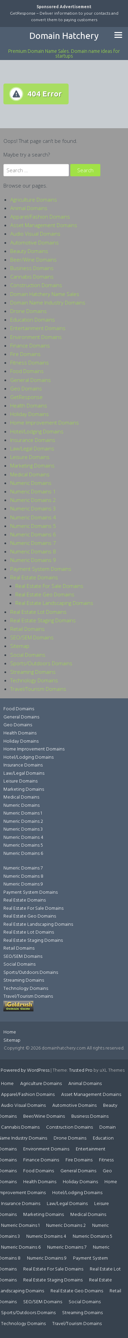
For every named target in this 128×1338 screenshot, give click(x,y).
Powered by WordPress (25, 1070)
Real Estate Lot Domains (38, 611)
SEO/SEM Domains (32, 637)
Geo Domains (26, 388)
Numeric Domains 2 (33, 499)
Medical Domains (29, 474)
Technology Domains (34, 680)
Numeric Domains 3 (33, 508)
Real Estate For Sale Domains (49, 585)
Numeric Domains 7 (33, 542)
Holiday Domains (29, 414)
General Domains (30, 379)
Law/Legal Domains (32, 448)
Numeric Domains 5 (33, 525)
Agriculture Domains (33, 199)
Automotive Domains (34, 242)
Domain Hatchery (64, 36)
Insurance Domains (32, 439)
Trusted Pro (81, 1070)
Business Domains (32, 268)
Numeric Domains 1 (33, 491)
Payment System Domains (40, 568)
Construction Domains (36, 285)
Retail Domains (27, 628)
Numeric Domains (31, 482)
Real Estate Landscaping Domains (54, 602)
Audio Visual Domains (35, 233)
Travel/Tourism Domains (38, 688)
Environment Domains (36, 336)
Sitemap (19, 645)
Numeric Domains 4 (33, 517)
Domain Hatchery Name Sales (44, 294)
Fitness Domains (29, 362)
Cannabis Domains (32, 276)
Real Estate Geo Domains (44, 594)
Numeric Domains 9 (33, 559)
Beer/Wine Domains (33, 259)
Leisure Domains (29, 457)
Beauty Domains (29, 251)
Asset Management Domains (43, 225)
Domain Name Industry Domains (47, 302)
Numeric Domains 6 (33, 534)
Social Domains (27, 654)
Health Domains (28, 405)
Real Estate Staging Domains (43, 620)
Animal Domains (28, 208)
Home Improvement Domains (44, 422)
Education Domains (32, 319)
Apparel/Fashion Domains (40, 216)
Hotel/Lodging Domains (36, 431)
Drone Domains (28, 311)
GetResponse (26, 396)
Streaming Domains (33, 671)
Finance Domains (30, 345)
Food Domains (27, 371)
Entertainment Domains (38, 328)
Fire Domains (25, 354)
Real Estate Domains (34, 577)
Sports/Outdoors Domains (41, 663)
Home (9, 1032)
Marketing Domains (32, 465)
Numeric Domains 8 (33, 551)
